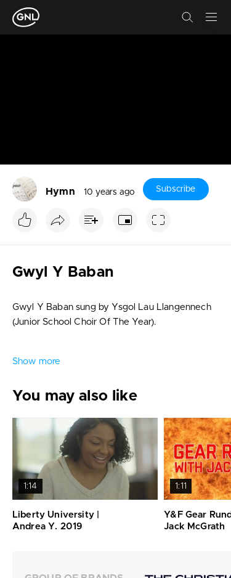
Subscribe (175, 189)
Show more (36, 361)
